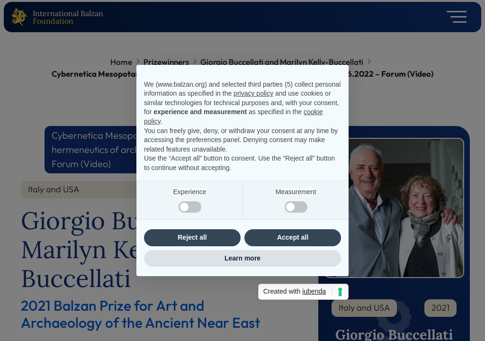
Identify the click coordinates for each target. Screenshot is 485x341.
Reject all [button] (192, 237)
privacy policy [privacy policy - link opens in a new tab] (253, 93)
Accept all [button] (292, 237)
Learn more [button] (242, 258)
